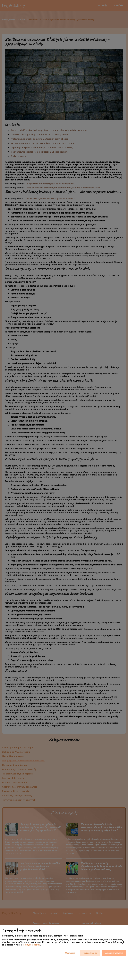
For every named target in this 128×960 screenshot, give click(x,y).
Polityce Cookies (31, 944)
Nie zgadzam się (90, 953)
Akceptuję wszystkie (114, 953)
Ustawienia (70, 953)
